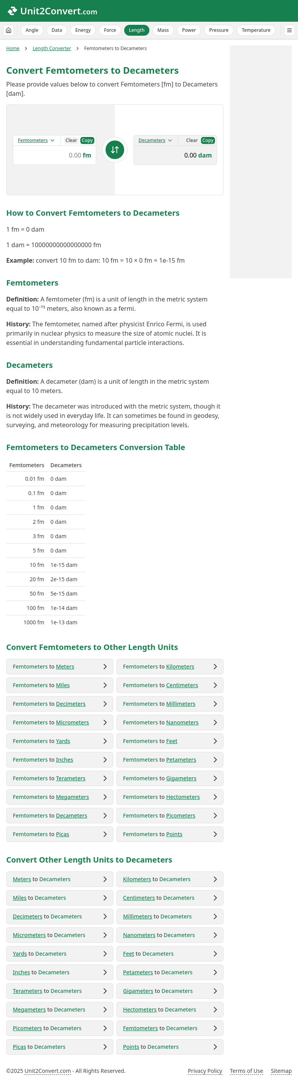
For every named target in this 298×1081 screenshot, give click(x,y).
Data (57, 30)
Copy (87, 140)
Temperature (256, 30)
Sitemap (281, 1070)
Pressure (219, 30)
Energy (83, 30)
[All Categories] (289, 30)
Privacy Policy (205, 1070)
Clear (71, 140)
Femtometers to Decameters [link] (115, 48)
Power (189, 30)
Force (110, 30)
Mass (163, 30)
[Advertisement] (261, 161)
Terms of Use (246, 1070)
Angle (32, 30)
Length (136, 30)
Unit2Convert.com (47, 1070)
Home (12, 48)
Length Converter (52, 48)
